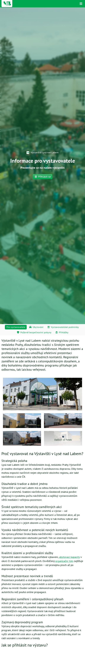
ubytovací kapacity (69, 557)
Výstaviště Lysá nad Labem (42, 152)
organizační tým (64, 561)
